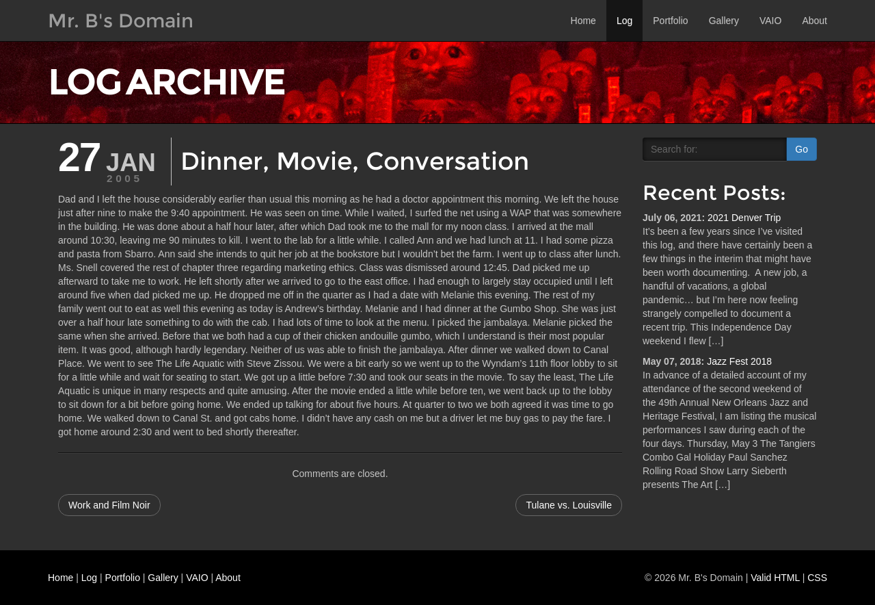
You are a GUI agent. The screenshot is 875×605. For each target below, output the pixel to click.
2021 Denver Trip (744, 217)
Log (624, 20)
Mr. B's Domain (120, 20)
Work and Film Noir (109, 505)
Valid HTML (775, 577)
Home (583, 20)
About (814, 20)
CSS (817, 577)
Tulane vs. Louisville (569, 505)
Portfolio (670, 20)
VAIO (770, 20)
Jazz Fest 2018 (739, 361)
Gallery (724, 20)
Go (801, 149)
